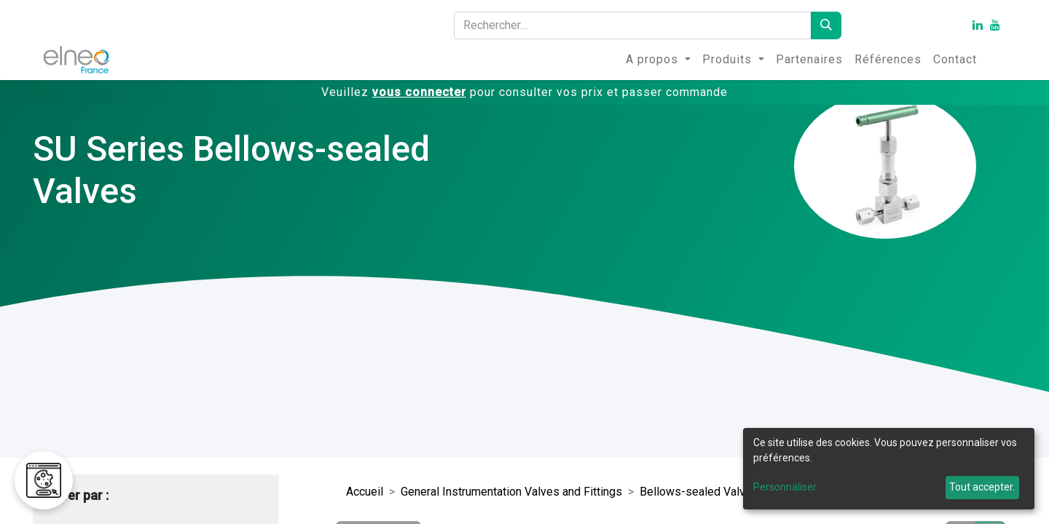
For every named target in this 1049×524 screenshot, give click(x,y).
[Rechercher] (826, 25)
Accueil (364, 492)
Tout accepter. (982, 487)
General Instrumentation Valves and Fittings (511, 492)
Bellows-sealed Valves (699, 492)
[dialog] (888, 468)
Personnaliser (785, 487)
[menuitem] (658, 59)
